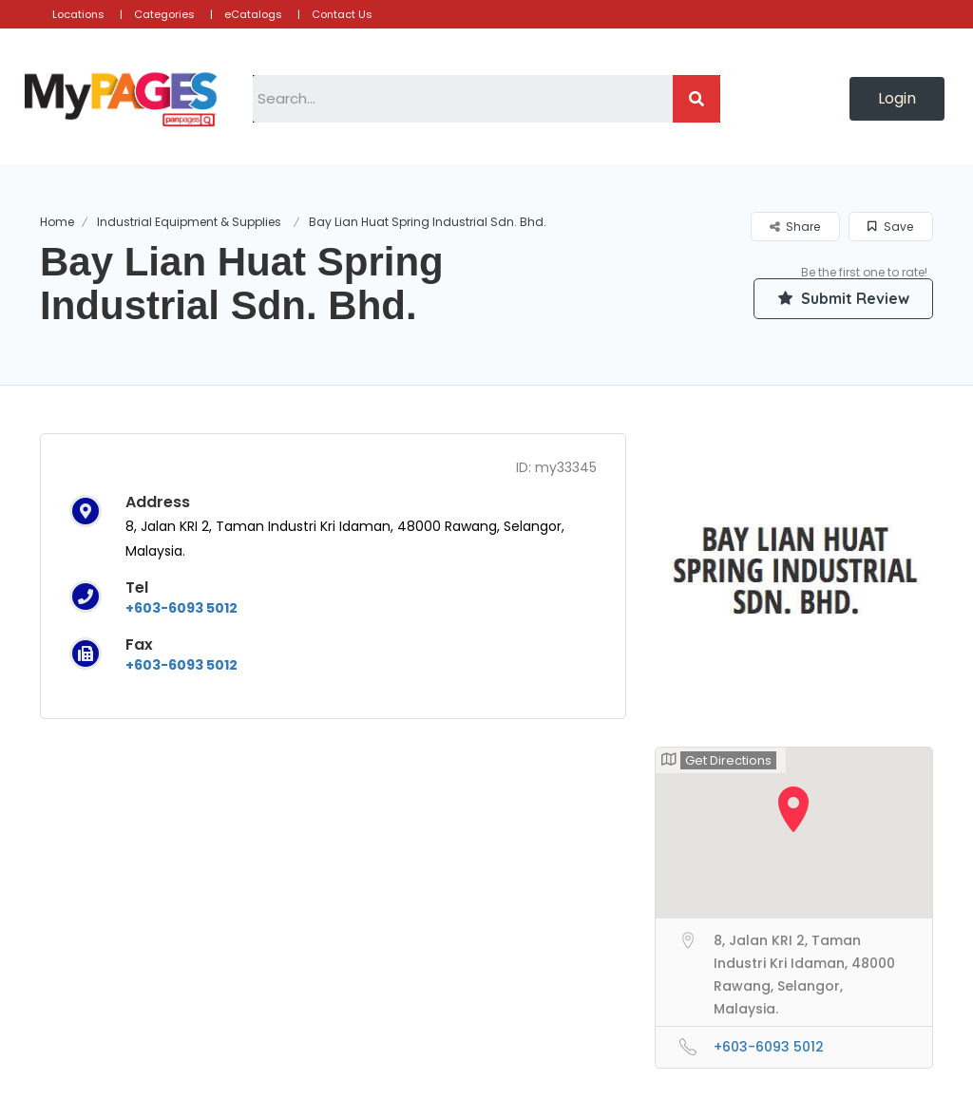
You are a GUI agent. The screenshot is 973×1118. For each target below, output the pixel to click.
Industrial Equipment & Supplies (189, 222)
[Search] (696, 99)
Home (57, 222)
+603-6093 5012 (181, 607)
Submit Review (842, 298)
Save (890, 226)
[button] (896, 99)
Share (795, 226)
